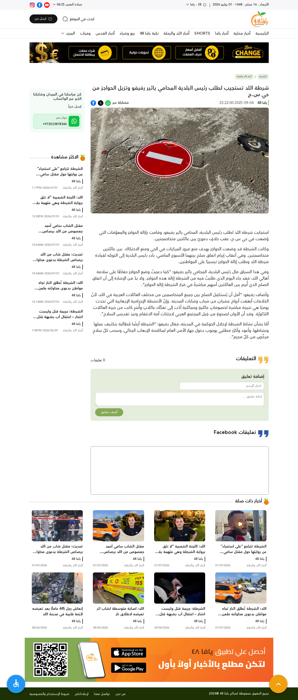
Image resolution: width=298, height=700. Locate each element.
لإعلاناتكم (82, 694)
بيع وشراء (127, 33)
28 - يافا (198, 4)
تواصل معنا (102, 694)
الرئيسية (262, 33)
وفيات (85, 33)
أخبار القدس (105, 33)
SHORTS (202, 33)
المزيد (70, 33)
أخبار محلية (242, 33)
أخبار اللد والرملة (176, 33)
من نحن (120, 694)
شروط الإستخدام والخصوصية (49, 694)
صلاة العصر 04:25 (69, 4)
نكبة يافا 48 (149, 33)
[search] (78, 19)
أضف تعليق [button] (109, 412)
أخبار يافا (221, 33)
